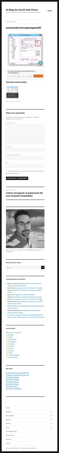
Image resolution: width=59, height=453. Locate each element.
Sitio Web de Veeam (12, 382)
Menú (49, 10)
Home (8, 408)
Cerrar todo (17, 332)
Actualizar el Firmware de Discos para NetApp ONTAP (24, 315)
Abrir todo (9, 332)
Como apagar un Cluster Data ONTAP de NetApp (27, 299)
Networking (12, 341)
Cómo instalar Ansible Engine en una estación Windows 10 (26, 317)
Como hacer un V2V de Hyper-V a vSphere (29, 288)
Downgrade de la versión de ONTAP (24, 295)
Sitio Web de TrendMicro (14, 388)
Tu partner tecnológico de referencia (17, 375)
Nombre (9, 147)
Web (7, 162)
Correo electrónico (13, 155)
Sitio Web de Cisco (11, 386)
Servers (11, 348)
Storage (11, 350)
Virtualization (13, 357)
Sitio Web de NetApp (12, 377)
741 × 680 (18, 101)
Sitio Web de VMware (12, 379)
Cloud (10, 337)
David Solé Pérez (13, 306)
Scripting (12, 344)
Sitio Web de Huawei (12, 384)
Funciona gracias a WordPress (28, 448)
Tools (10, 353)
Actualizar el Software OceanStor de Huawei (27, 297)
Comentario (10, 123)
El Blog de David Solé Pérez (22, 9)
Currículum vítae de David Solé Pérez (17, 373)
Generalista (12, 339)
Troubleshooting (14, 355)
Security (11, 346)
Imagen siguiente (10, 21)
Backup (11, 335)
